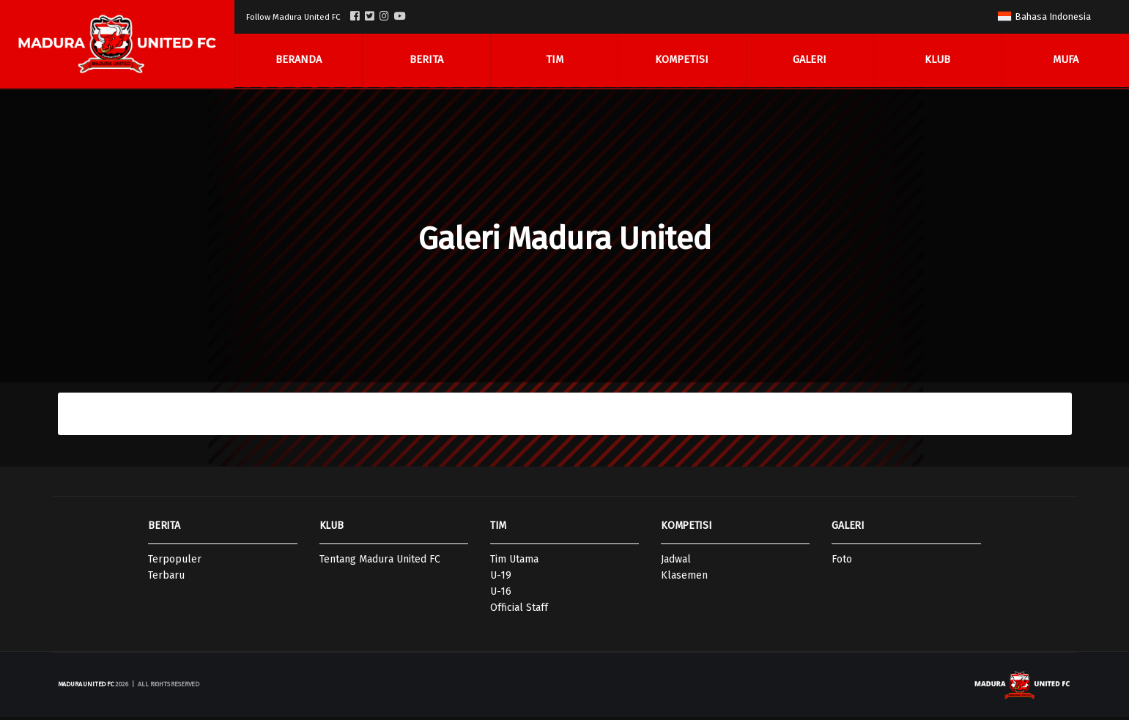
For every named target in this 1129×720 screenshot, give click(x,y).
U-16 (500, 594)
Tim (554, 60)
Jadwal (676, 562)
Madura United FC (86, 687)
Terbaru (166, 578)
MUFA (1065, 60)
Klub (937, 60)
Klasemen (684, 578)
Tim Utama (514, 562)
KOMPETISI (686, 529)
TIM (498, 529)
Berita (427, 60)
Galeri (809, 60)
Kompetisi (682, 60)
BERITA (163, 529)
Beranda (298, 60)
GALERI (848, 529)
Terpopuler (174, 562)
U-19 (500, 578)
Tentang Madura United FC (379, 562)
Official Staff (519, 610)
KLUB (331, 529)
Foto (842, 562)
